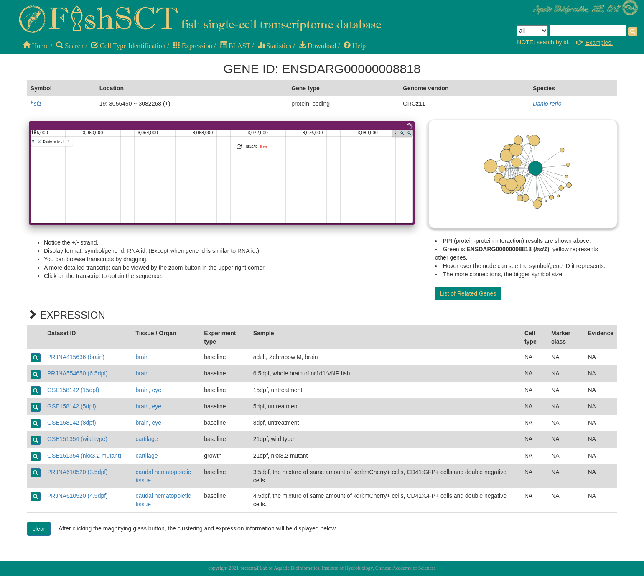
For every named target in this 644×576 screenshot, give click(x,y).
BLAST (235, 46)
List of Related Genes (468, 293)
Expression (192, 46)
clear (39, 528)
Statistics (274, 46)
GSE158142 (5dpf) (71, 406)
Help (355, 46)
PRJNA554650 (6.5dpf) (77, 373)
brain (142, 357)
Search (70, 46)
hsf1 (36, 103)
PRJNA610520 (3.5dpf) (77, 472)
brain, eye (148, 390)
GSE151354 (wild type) (77, 439)
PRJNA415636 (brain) (75, 357)
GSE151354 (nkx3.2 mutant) (84, 455)
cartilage (147, 439)
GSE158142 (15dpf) (73, 390)
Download (317, 46)
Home (35, 46)
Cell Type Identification (128, 46)
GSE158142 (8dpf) (71, 422)
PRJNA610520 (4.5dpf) (77, 495)
